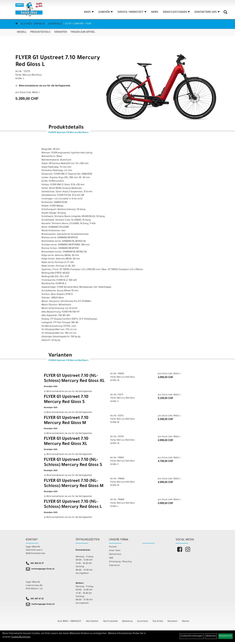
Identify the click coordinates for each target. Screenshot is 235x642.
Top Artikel (157, 621)
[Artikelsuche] (225, 13)
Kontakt (113, 547)
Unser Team (114, 550)
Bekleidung (127, 621)
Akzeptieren (225, 636)
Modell (22, 32)
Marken (185, 621)
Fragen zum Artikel (83, 32)
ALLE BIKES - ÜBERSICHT (33, 24)
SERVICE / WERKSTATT (131, 12)
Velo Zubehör (92, 621)
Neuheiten (172, 621)
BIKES (89, 12)
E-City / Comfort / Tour (78, 24)
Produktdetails (40, 32)
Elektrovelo (55, 24)
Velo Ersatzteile (110, 621)
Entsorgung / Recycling (120, 562)
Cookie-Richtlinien (20, 637)
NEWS (154, 12)
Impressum (114, 565)
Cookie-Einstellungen (192, 636)
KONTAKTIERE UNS (207, 12)
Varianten (60, 32)
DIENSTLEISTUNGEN (176, 12)
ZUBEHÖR (105, 12)
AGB (111, 558)
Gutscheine (142, 621)
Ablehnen (211, 636)
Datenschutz (115, 554)
